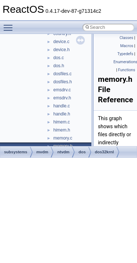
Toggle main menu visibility (10, 24)
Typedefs (125, 54)
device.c (61, 41)
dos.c (58, 57)
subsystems (15, 152)
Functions (126, 70)
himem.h (61, 130)
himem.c (61, 122)
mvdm (42, 152)
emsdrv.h (62, 97)
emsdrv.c (62, 89)
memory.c (62, 138)
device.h (61, 49)
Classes (126, 37)
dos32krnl (104, 152)
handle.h (61, 114)
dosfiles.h (62, 81)
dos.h (58, 65)
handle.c (61, 105)
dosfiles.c (62, 73)
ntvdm (63, 152)
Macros (126, 45)
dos (82, 152)
